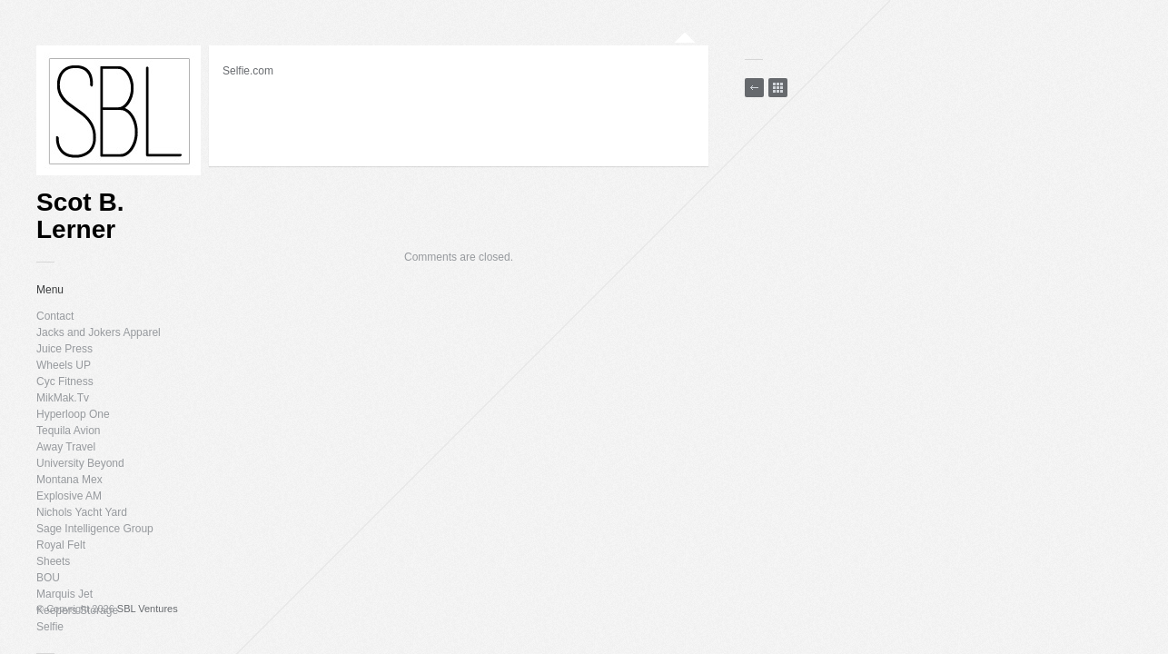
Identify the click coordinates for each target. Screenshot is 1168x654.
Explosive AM (69, 496)
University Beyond (80, 463)
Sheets (53, 561)
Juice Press (64, 348)
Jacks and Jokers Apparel (98, 332)
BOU (48, 577)
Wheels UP (63, 365)
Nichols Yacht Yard (81, 512)
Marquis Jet (64, 594)
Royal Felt (60, 545)
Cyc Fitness (65, 381)
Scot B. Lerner (80, 216)
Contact (55, 316)
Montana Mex (69, 479)
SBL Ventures (147, 608)
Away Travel (65, 447)
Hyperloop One (73, 414)
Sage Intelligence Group (94, 528)
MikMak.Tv (62, 397)
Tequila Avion (68, 430)
